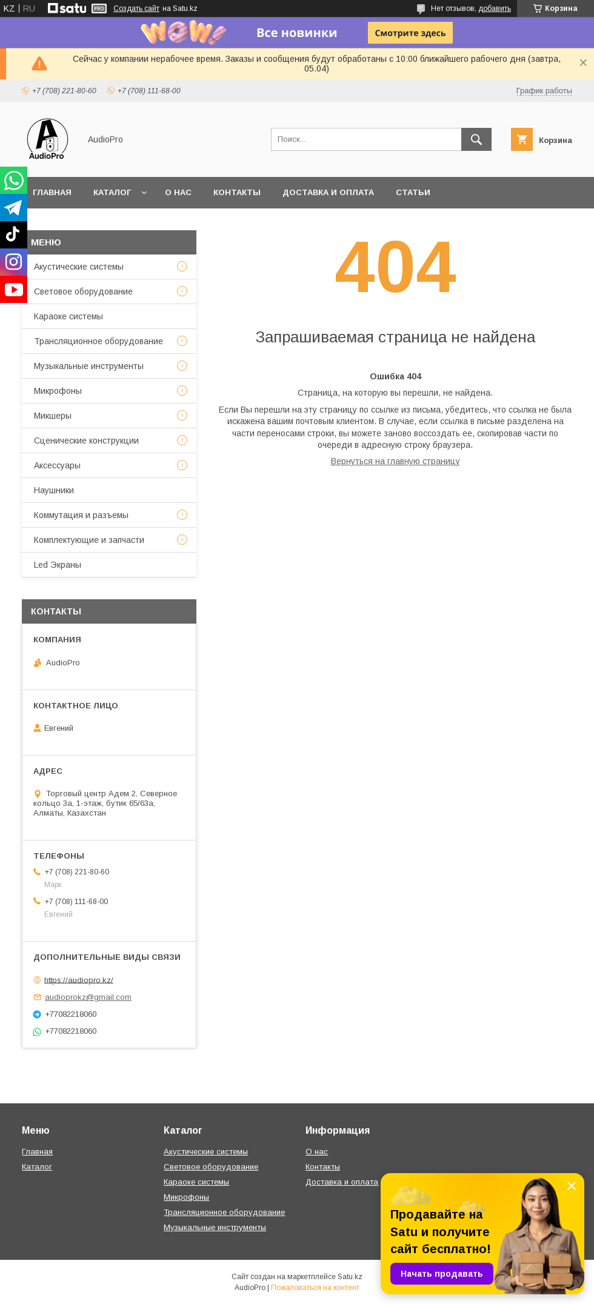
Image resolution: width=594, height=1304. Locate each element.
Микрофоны (58, 391)
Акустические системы (79, 266)
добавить (494, 8)
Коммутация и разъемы (81, 515)
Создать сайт (136, 8)
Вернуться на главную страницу (395, 461)
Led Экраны (57, 565)
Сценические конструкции (86, 440)
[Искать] (476, 139)
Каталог (112, 192)
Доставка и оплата (328, 192)
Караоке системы (68, 316)
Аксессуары (57, 465)
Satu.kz (350, 1276)
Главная (52, 192)
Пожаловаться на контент (315, 1287)
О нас (178, 192)
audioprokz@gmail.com (88, 997)
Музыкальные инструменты (89, 366)
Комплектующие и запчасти (89, 540)
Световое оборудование (83, 291)
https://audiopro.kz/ (78, 979)
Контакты (237, 192)
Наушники (54, 490)
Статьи (413, 192)
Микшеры (53, 416)
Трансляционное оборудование (98, 341)
